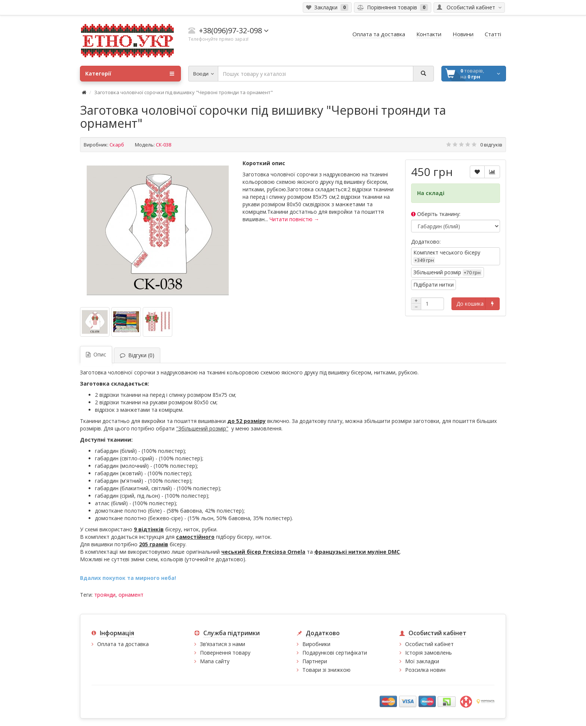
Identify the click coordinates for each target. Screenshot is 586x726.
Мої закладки (422, 661)
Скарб (117, 144)
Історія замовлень (428, 652)
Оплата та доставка (123, 644)
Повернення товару (225, 652)
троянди (104, 594)
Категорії (129, 73)
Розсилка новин (425, 669)
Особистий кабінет (429, 644)
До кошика (470, 303)
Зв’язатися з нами (222, 644)
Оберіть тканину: (435, 213)
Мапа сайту (214, 661)
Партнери (314, 661)
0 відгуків (491, 144)
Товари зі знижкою (326, 669)
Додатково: (426, 241)
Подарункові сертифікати (334, 652)
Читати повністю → (294, 219)
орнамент (131, 594)
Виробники (316, 644)
